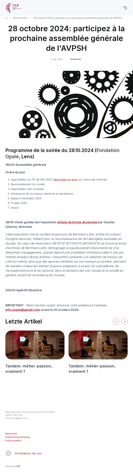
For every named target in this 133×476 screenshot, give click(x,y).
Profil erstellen (13, 440)
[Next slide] (125, 321)
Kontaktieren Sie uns (28, 453)
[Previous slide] (116, 321)
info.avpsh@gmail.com (16, 418)
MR (18, 466)
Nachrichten (20, 17)
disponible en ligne (65, 179)
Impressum (11, 433)
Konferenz (75, 59)
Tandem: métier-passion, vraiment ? (28, 369)
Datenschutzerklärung (17, 437)
